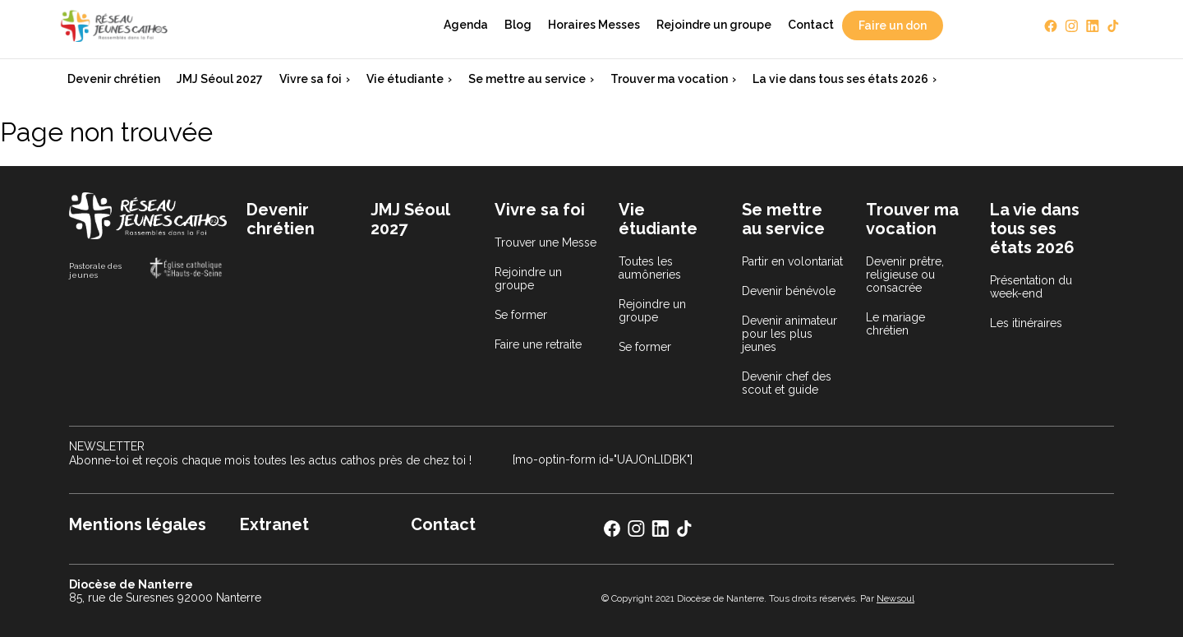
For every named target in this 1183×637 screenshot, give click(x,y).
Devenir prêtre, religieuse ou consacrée (905, 274)
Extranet (274, 524)
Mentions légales (137, 524)
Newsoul (895, 598)
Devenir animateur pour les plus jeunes (789, 333)
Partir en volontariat (792, 261)
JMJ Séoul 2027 (220, 78)
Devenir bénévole (788, 291)
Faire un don (892, 25)
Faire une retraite (538, 344)
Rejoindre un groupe (713, 24)
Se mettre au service (527, 78)
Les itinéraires (1026, 323)
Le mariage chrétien (895, 324)
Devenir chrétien (113, 78)
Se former (521, 314)
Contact (811, 24)
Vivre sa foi (310, 78)
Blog (518, 24)
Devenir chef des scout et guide (786, 383)
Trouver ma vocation (669, 78)
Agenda (466, 24)
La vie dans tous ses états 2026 (840, 78)
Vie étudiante (405, 78)
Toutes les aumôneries (650, 268)
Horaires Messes (594, 24)
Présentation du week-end (1031, 287)
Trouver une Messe (545, 242)
